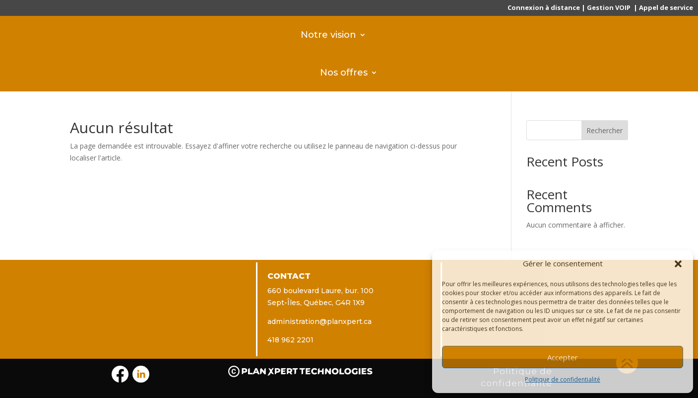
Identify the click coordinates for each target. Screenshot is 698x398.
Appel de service (666, 7)
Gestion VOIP (609, 7)
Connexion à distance (544, 7)
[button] (678, 264)
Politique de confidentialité (562, 379)
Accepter (562, 357)
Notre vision (328, 34)
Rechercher (604, 130)
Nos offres (344, 72)
